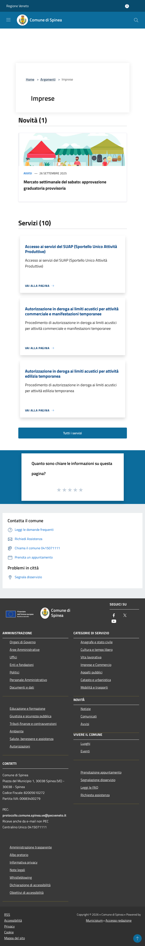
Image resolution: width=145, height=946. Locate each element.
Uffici (13, 657)
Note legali (17, 869)
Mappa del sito (14, 938)
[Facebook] (114, 615)
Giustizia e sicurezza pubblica (30, 716)
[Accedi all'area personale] (127, 6)
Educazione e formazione (27, 708)
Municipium (94, 920)
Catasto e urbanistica (96, 679)
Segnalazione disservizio (98, 779)
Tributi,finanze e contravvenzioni (33, 723)
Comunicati (89, 716)
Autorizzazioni (20, 746)
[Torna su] (137, 938)
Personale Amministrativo (28, 679)
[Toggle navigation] (8, 19)
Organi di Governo (23, 642)
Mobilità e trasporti (94, 687)
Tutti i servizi (72, 433)
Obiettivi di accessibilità (27, 892)
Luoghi (85, 743)
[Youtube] (114, 621)
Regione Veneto (17, 5)
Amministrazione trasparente (31, 847)
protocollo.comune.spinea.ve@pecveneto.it (34, 815)
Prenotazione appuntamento (101, 772)
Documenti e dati (22, 687)
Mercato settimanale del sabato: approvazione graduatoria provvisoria (65, 185)
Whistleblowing (21, 877)
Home (30, 79)
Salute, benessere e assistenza (31, 738)
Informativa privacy (23, 862)
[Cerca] (136, 20)
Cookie (9, 932)
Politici (14, 672)
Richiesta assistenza (95, 794)
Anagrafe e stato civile (97, 642)
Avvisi (28, 173)
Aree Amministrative (25, 649)
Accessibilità (13, 920)
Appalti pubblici (91, 672)
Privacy (9, 926)
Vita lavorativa (91, 657)
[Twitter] (125, 615)
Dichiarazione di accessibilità (30, 884)
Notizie (86, 708)
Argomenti (48, 79)
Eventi (85, 751)
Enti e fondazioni (22, 664)
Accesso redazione (118, 920)
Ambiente (17, 731)
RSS (7, 914)
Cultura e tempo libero (97, 649)
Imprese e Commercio (96, 664)
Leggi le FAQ (89, 787)
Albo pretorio (19, 854)
